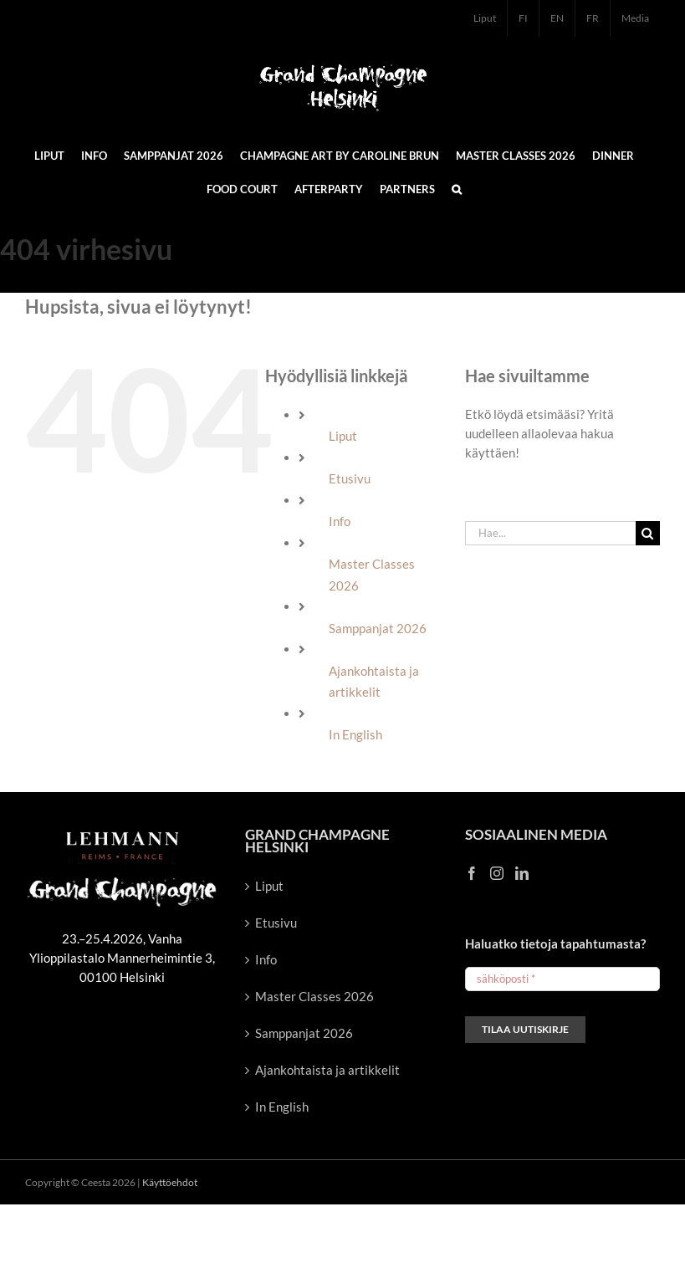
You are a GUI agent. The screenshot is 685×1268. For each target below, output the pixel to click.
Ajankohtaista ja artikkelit (327, 1069)
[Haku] (648, 533)
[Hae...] (550, 533)
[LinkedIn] (522, 873)
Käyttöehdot (169, 1182)
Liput (343, 435)
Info (339, 521)
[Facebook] (471, 873)
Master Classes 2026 (314, 996)
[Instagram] (497, 873)
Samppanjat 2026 (378, 628)
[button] (457, 188)
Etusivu (350, 478)
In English (355, 734)
